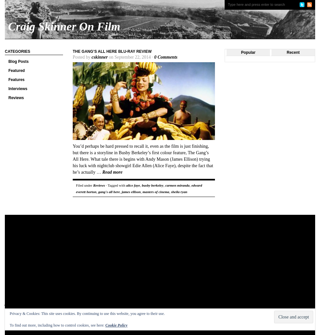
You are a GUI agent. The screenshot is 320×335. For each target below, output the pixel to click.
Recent (293, 52)
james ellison (131, 192)
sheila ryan (179, 192)
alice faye (133, 185)
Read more (112, 172)
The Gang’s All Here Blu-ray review (112, 51)
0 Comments (165, 57)
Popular (248, 52)
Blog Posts (18, 61)
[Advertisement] (86, 266)
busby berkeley (153, 185)
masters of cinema (156, 192)
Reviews (16, 98)
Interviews (17, 89)
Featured (16, 70)
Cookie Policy (116, 325)
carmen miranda (177, 185)
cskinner (99, 57)
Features (16, 79)
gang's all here (109, 192)
